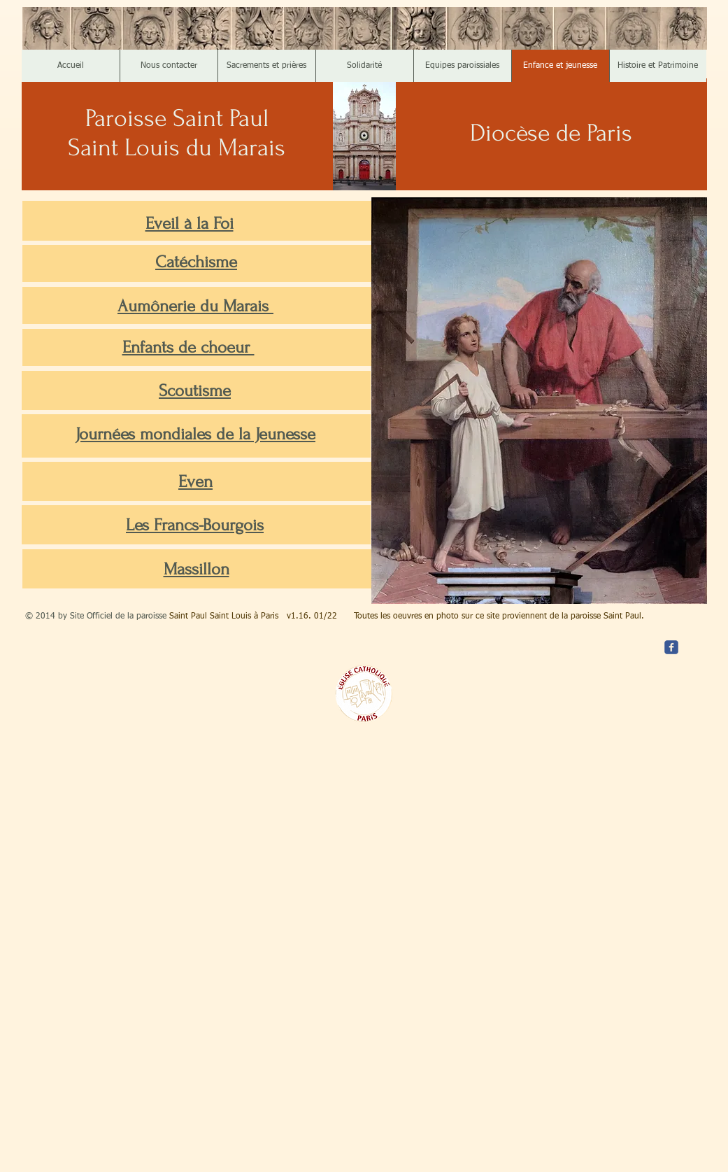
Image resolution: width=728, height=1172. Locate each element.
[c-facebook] (671, 647)
